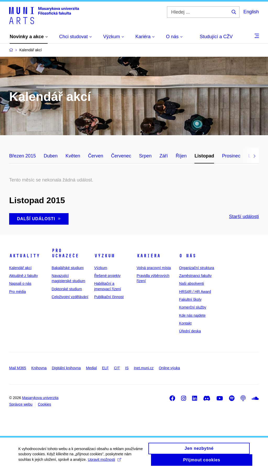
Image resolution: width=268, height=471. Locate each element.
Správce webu (20, 404)
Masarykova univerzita (40, 398)
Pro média (17, 292)
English (251, 11)
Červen (95, 155)
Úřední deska (190, 331)
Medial (91, 368)
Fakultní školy (190, 299)
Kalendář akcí (20, 268)
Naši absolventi (191, 283)
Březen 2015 (22, 155)
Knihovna (39, 368)
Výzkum (104, 256)
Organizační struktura (196, 268)
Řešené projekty (107, 276)
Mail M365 (17, 368)
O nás (187, 256)
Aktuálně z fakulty (23, 276)
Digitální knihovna (66, 368)
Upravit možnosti (104, 462)
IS (127, 368)
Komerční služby (192, 307)
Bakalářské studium (67, 268)
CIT (117, 368)
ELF (105, 368)
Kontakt (185, 323)
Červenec (121, 155)
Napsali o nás (20, 283)
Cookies (44, 404)
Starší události (244, 216)
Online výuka (169, 368)
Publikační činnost (109, 297)
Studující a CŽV (216, 36)
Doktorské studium (67, 289)
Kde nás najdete (192, 315)
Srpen (145, 155)
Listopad (204, 155)
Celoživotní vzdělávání (70, 297)
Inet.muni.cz (143, 368)
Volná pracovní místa (154, 268)
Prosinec (231, 155)
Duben (51, 155)
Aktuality (24, 256)
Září (163, 155)
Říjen (181, 155)
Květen (72, 155)
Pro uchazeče (65, 253)
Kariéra (148, 256)
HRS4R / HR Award (195, 292)
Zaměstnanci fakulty (195, 276)
